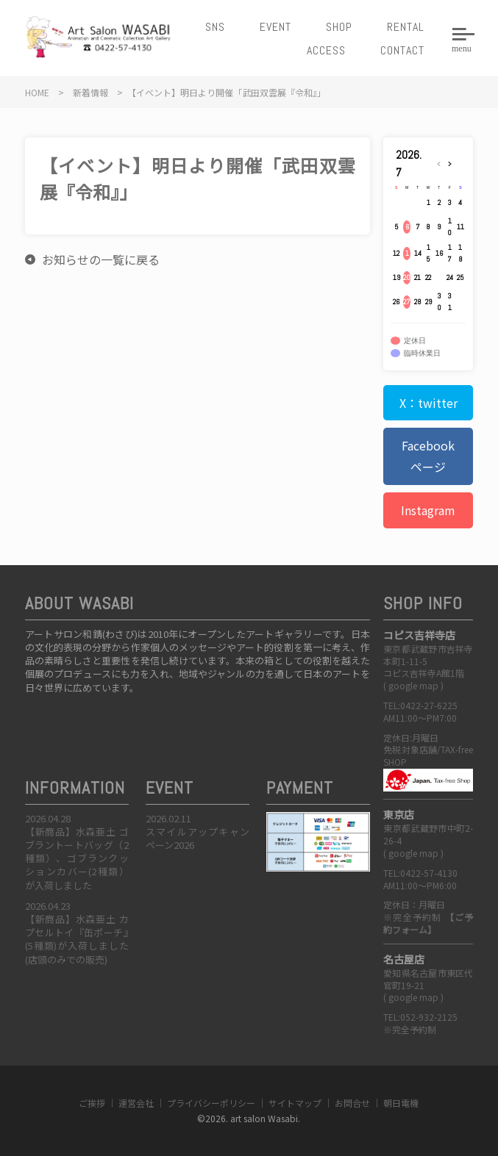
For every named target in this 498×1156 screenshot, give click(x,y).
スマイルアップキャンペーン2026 (197, 838)
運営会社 (136, 1102)
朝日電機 (401, 1102)
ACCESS (326, 50)
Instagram (428, 510)
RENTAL (405, 27)
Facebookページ (428, 456)
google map (413, 685)
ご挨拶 (92, 1102)
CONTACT (402, 50)
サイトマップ (294, 1102)
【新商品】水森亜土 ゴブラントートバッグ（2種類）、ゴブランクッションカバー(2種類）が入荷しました (77, 858)
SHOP (339, 27)
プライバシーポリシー (211, 1102)
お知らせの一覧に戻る (101, 259)
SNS (215, 27)
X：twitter (428, 403)
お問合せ (352, 1102)
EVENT (275, 27)
